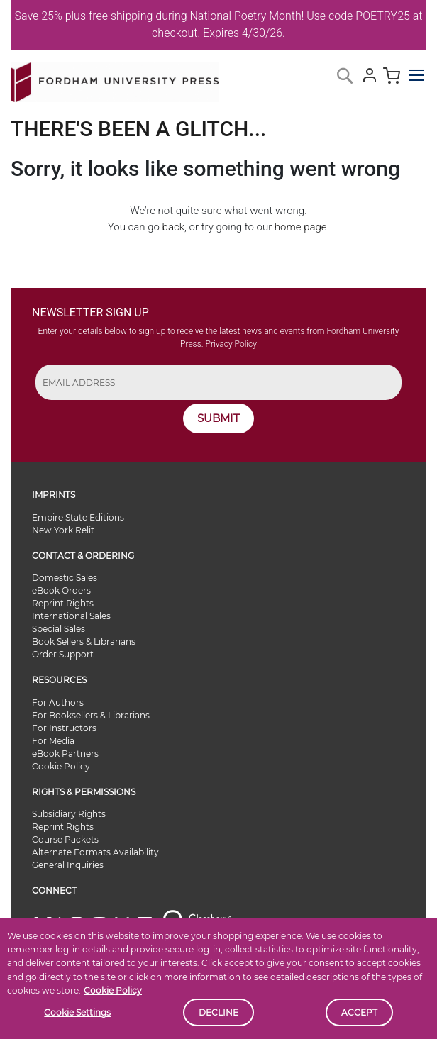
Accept (359, 1012)
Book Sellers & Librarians (83, 641)
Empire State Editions (78, 517)
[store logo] (114, 79)
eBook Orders (61, 590)
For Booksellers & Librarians (91, 715)
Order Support (63, 654)
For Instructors (64, 728)
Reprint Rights (63, 603)
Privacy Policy (231, 344)
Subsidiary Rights (69, 814)
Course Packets (65, 839)
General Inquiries (68, 865)
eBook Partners (65, 753)
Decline (218, 1012)
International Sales (71, 616)
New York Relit (63, 530)
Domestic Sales (64, 577)
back (173, 227)
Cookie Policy (113, 990)
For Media (53, 740)
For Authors (58, 702)
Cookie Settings (77, 1012)
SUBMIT (218, 418)
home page (301, 227)
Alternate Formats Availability (95, 852)
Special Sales (58, 628)
